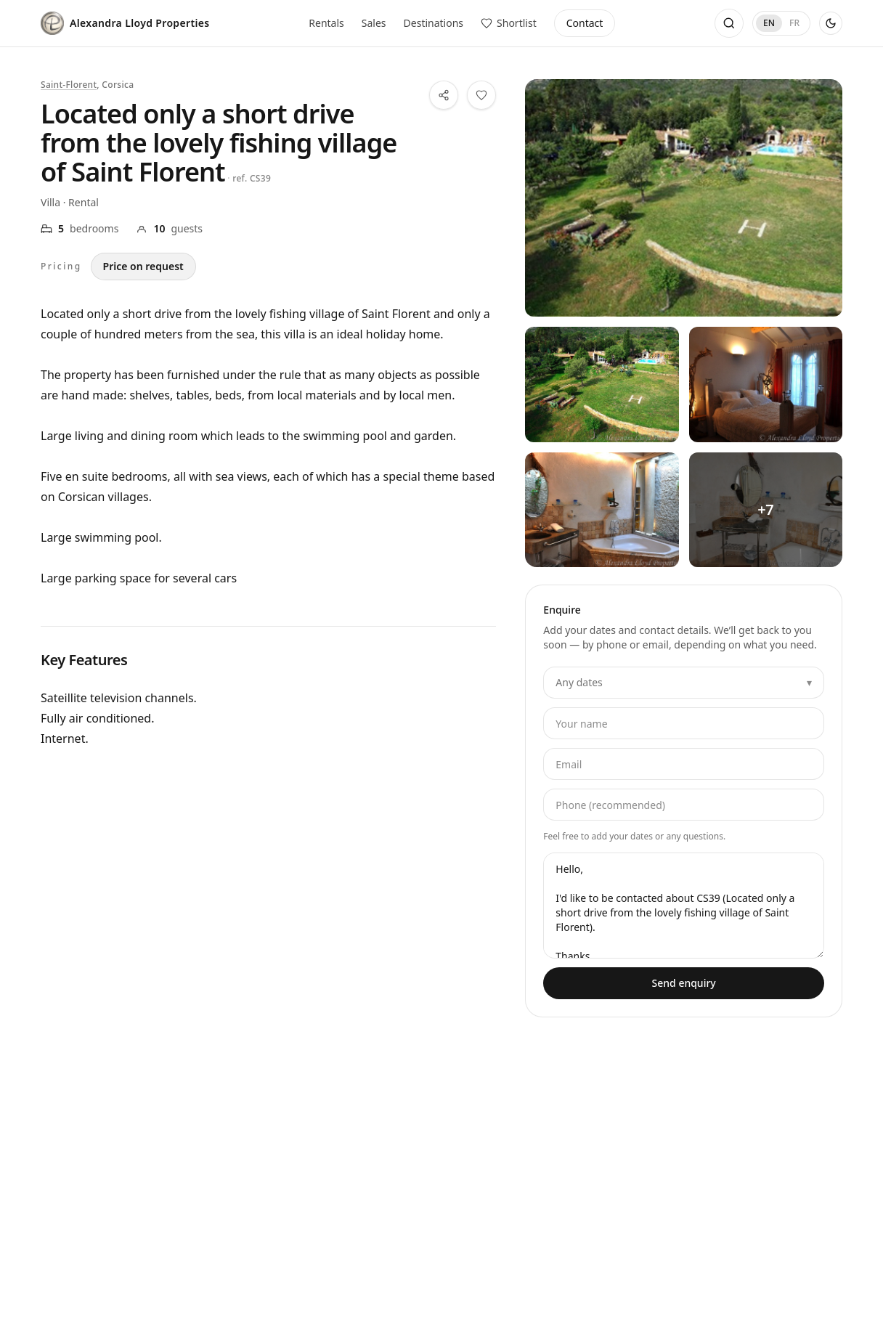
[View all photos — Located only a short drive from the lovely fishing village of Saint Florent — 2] (765, 384)
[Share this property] (443, 95)
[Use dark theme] (830, 23)
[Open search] (729, 23)
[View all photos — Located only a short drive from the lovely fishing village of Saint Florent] (683, 198)
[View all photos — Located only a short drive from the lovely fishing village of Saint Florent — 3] (601, 509)
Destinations (434, 23)
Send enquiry (684, 983)
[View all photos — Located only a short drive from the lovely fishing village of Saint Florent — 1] (601, 384)
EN (769, 23)
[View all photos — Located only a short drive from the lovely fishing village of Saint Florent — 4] (765, 509)
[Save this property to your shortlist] (481, 95)
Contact (584, 23)
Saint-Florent (69, 84)
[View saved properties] (509, 23)
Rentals (326, 23)
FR (794, 23)
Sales (374, 23)
